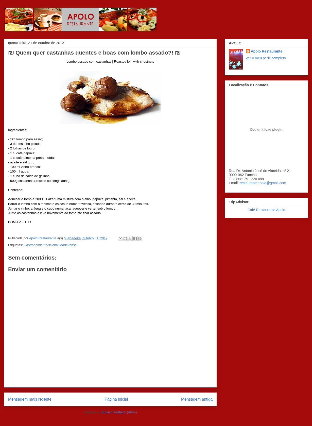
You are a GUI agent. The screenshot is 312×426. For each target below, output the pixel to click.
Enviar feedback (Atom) (119, 412)
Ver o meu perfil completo (266, 58)
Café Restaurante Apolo (266, 210)
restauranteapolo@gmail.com (263, 183)
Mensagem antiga (197, 399)
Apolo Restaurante (266, 51)
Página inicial (116, 399)
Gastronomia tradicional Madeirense (50, 245)
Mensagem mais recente (29, 399)
